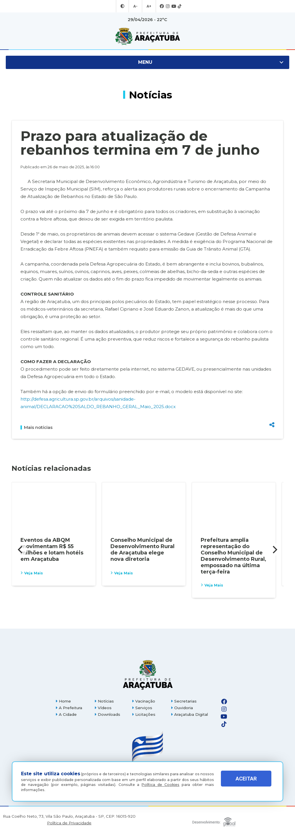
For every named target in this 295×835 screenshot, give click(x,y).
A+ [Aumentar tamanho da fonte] (148, 6)
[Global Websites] (214, 820)
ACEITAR (246, 783)
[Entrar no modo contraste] (123, 6)
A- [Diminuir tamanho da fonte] (136, 6)
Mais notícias (36, 427)
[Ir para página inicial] (147, 36)
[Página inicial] (147, 674)
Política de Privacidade (69, 823)
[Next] (274, 549)
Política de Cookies (160, 784)
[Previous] (20, 549)
